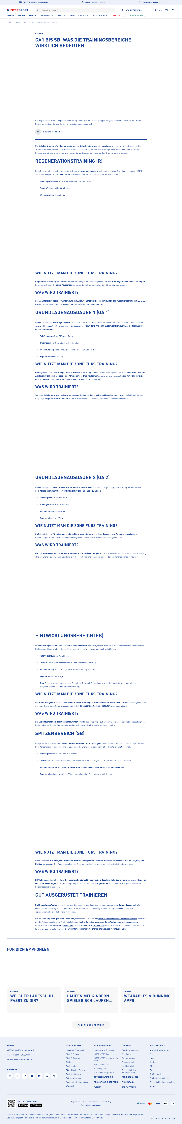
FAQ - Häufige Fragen (75, 1070)
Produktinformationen (159, 1078)
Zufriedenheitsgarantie (104, 1072)
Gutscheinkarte (100, 1064)
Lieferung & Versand (75, 1050)
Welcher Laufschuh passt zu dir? (31, 998)
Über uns (126, 1046)
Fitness (153, 1070)
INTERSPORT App (101, 1054)
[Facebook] (17, 1076)
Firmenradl (128, 1082)
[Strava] (54, 1076)
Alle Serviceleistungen (159, 1050)
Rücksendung (72, 1066)
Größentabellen (156, 1074)
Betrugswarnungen (74, 1078)
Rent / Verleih (129, 1087)
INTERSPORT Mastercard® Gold (106, 1059)
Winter (153, 1066)
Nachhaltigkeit (128, 1066)
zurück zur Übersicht (90, 1025)
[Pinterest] (39, 1076)
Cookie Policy (106, 1102)
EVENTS (97, 1087)
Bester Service (157, 1046)
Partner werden (129, 1058)
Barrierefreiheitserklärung (78, 1082)
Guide (9, 22)
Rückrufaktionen (73, 1074)
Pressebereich (128, 1062)
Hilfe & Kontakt (74, 1046)
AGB (84, 1102)
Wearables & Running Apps (147, 998)
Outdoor (153, 1062)
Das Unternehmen (130, 1050)
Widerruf (70, 1086)
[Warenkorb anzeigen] (173, 10)
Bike (151, 1054)
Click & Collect (72, 1054)
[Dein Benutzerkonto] (160, 10)
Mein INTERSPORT (102, 1046)
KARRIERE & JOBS (130, 1077)
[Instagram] (10, 1076)
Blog (152, 1086)
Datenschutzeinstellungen (91, 1105)
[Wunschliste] (166, 10)
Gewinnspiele (100, 1068)
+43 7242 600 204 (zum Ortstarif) (20, 1050)
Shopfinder (126, 1054)
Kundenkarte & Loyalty (104, 1050)
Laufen (39, 33)
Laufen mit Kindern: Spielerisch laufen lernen (88, 1000)
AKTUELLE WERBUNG (104, 1077)
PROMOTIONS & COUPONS (106, 1082)
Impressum (75, 1102)
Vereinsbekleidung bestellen (162, 1082)
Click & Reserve (73, 1058)
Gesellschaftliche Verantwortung (129, 1071)
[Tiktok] (25, 1076)
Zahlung (69, 1062)
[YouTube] (32, 1076)
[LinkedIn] (47, 1076)
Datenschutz (93, 1102)
